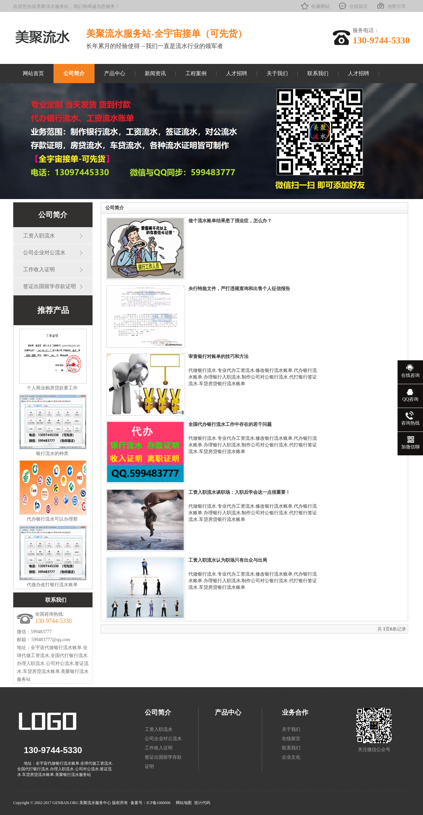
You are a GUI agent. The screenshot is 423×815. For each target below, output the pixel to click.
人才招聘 (236, 73)
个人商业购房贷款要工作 (52, 387)
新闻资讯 (155, 73)
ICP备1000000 (158, 802)
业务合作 (295, 712)
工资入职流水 (39, 235)
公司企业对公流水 (44, 252)
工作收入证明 (39, 269)
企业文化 (291, 757)
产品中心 (114, 73)
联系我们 (317, 73)
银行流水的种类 (52, 453)
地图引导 (391, 6)
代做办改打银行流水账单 (52, 584)
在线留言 (353, 6)
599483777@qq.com (50, 639)
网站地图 (184, 802)
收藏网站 (315, 6)
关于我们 (277, 73)
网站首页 (33, 73)
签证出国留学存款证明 (49, 286)
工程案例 (196, 73)
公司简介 (74, 73)
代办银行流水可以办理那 (52, 519)
